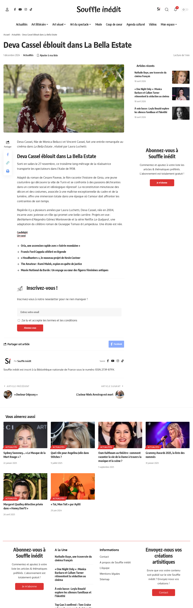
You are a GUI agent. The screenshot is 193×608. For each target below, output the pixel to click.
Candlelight (22, 232)
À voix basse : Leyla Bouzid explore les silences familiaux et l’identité (73, 592)
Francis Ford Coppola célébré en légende (43, 251)
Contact (163, 592)
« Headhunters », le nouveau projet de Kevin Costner (50, 258)
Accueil (6, 34)
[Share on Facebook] (7, 154)
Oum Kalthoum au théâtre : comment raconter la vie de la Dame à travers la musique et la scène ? (119, 457)
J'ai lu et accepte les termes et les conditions (49, 320)
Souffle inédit (24, 361)
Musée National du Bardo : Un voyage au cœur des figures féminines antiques (64, 270)
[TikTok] (31, 9)
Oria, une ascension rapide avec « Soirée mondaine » (50, 245)
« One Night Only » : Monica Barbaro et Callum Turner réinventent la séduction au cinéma (152, 93)
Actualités (16, 34)
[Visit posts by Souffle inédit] (7, 361)
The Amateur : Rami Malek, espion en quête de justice (51, 264)
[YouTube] (20, 9)
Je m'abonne (162, 182)
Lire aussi (21, 235)
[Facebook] (15, 9)
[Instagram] (26, 9)
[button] (7, 9)
